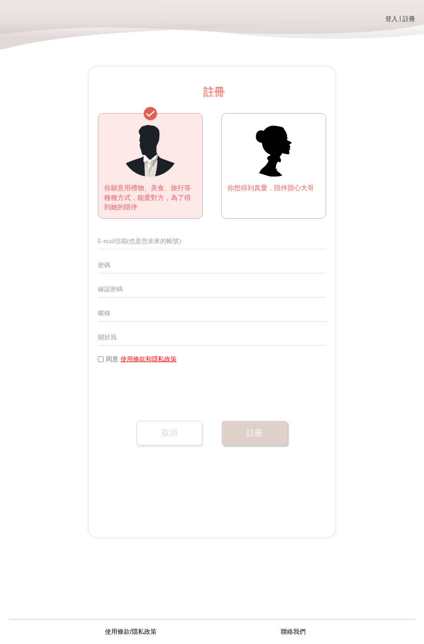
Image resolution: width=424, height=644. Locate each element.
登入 (391, 19)
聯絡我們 (293, 631)
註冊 (409, 19)
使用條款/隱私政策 (131, 631)
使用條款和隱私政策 (149, 359)
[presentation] (165, 390)
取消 (170, 432)
